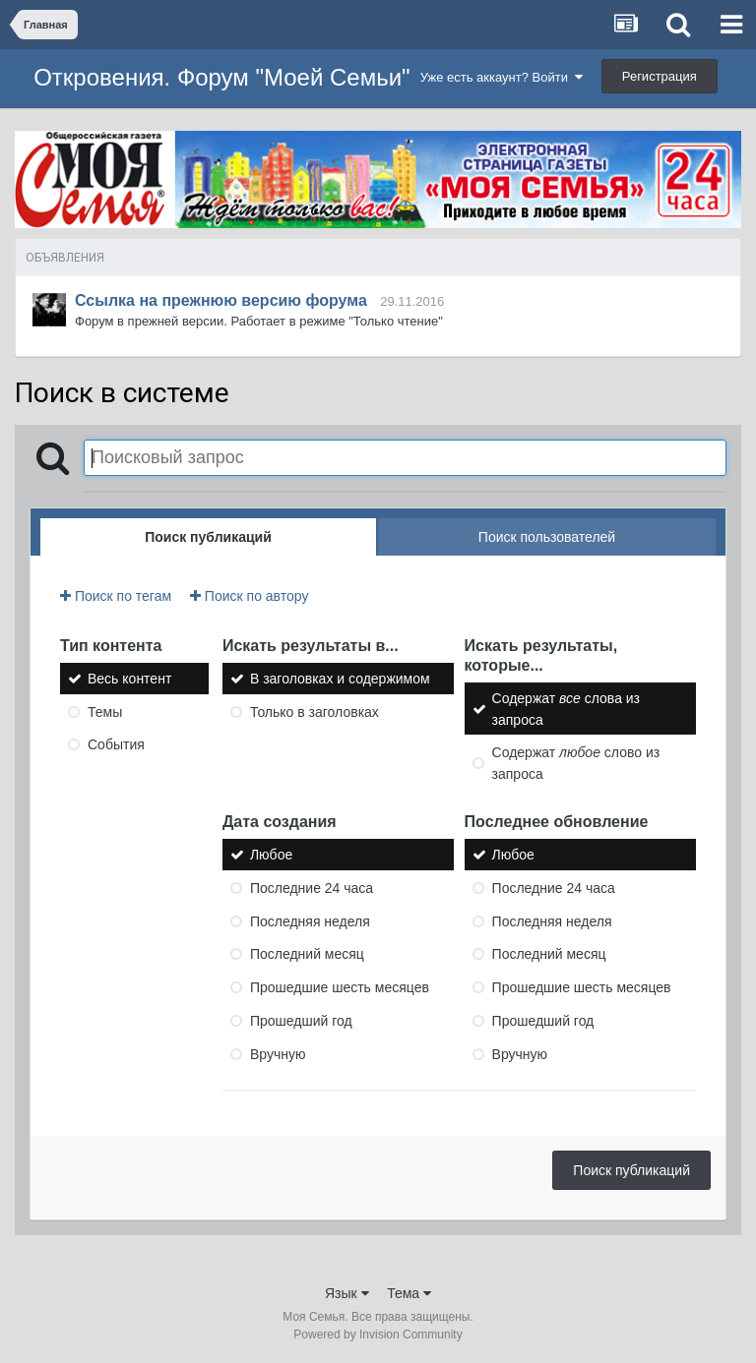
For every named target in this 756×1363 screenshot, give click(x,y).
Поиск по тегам (115, 596)
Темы (105, 711)
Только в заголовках (314, 711)
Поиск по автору (249, 596)
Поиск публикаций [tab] (208, 537)
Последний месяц (307, 954)
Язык (347, 1293)
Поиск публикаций (631, 1170)
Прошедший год (301, 1021)
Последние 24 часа (311, 888)
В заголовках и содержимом (340, 678)
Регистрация (659, 76)
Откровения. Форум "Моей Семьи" (221, 77)
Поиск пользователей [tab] (546, 537)
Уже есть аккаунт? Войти (502, 77)
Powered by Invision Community (377, 1334)
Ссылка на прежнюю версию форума (221, 300)
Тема (409, 1293)
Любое (271, 854)
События (116, 744)
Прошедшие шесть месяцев (339, 987)
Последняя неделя (310, 920)
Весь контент (129, 678)
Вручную (278, 1054)
